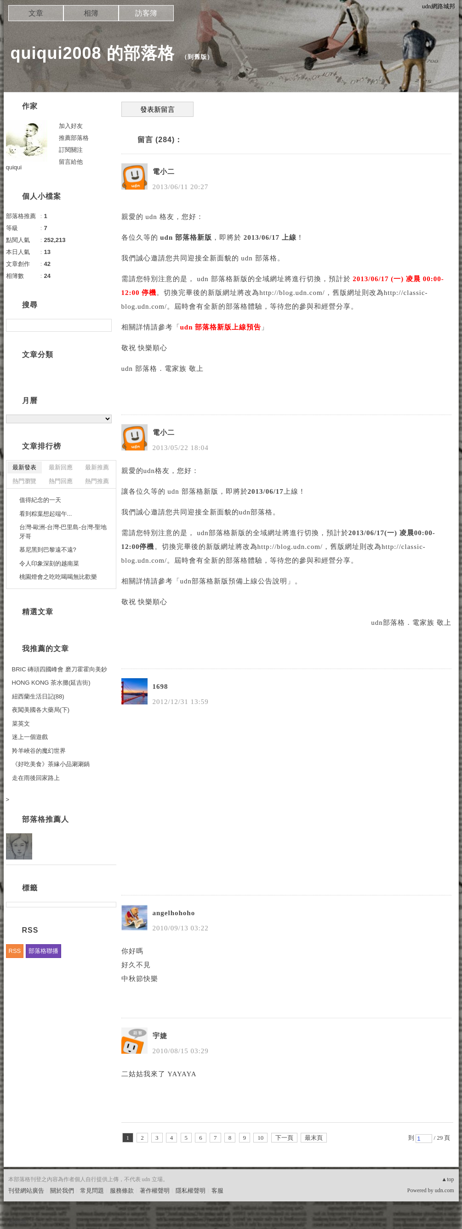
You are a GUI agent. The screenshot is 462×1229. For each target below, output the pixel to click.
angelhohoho (174, 913)
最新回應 (61, 467)
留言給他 (71, 161)
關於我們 (62, 1190)
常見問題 (92, 1190)
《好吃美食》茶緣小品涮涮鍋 (51, 764)
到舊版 (197, 56)
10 (260, 1137)
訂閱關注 (71, 149)
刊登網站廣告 (26, 1190)
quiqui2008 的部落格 (93, 53)
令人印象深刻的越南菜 (49, 563)
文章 (36, 13)
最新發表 (24, 467)
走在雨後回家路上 (36, 777)
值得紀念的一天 (40, 499)
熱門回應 (61, 481)
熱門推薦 (97, 481)
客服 (217, 1190)
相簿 (91, 13)
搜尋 (104, 325)
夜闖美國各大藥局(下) (41, 709)
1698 (160, 686)
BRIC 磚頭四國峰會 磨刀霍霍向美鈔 (59, 669)
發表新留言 (157, 109)
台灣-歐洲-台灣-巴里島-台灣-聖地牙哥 (63, 532)
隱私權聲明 (190, 1190)
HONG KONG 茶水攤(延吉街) (51, 682)
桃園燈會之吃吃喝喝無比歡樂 (58, 576)
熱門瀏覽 (24, 481)
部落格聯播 (43, 950)
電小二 (164, 171)
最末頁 (314, 1137)
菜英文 (21, 723)
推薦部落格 (74, 137)
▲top (447, 1179)
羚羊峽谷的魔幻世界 (39, 750)
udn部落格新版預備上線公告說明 (234, 581)
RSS (15, 950)
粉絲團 (17, 1221)
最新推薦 (97, 467)
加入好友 (71, 125)
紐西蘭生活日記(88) (38, 696)
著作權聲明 (155, 1190)
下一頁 (284, 1137)
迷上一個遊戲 (30, 736)
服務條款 (122, 1190)
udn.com (444, 1190)
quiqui (14, 167)
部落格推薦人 (45, 819)
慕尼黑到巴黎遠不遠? (47, 549)
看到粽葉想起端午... (45, 513)
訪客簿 (146, 13)
